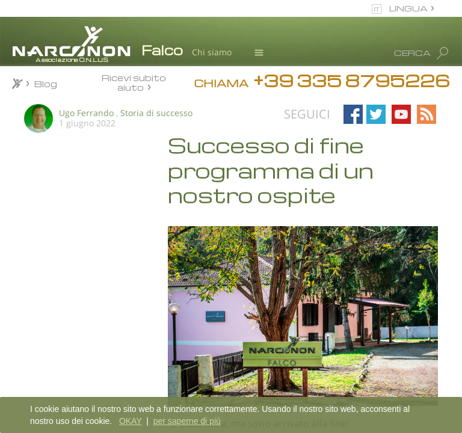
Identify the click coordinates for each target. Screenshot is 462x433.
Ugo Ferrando (86, 112)
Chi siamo (212, 52)
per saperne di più (187, 421)
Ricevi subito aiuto (134, 82)
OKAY (130, 421)
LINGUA (408, 8)
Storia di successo (156, 112)
